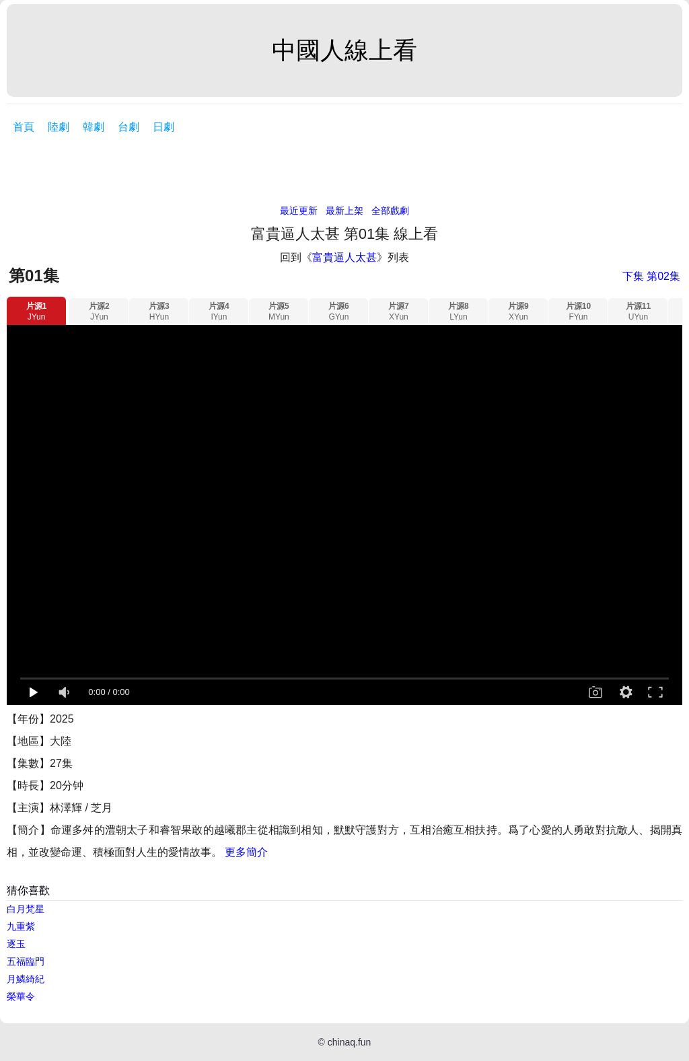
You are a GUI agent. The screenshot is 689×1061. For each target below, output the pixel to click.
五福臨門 (25, 961)
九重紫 (21, 926)
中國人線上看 (344, 50)
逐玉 (16, 944)
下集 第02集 (651, 276)
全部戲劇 (390, 210)
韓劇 (93, 127)
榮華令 (21, 996)
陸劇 (58, 127)
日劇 (163, 127)
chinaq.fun (349, 1042)
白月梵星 (25, 909)
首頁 (23, 127)
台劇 (128, 127)
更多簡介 (246, 852)
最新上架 (344, 210)
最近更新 (299, 210)
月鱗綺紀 (25, 979)
